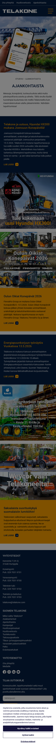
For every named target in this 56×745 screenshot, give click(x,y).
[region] (28, 724)
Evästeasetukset (28, 741)
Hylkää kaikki (28, 735)
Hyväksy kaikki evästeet (28, 728)
